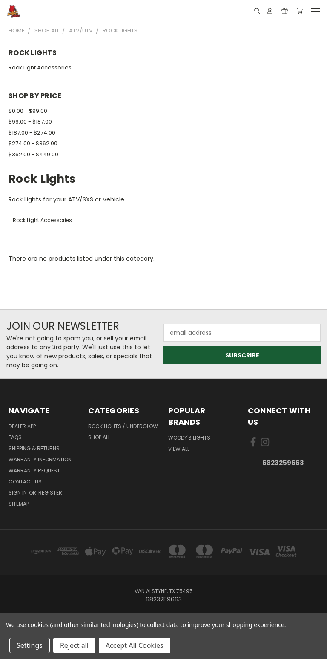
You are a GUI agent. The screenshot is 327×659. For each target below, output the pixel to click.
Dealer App (22, 426)
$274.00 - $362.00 (33, 143)
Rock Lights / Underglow (123, 426)
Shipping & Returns (34, 448)
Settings (30, 645)
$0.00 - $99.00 (28, 111)
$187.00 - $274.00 (32, 133)
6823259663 (283, 462)
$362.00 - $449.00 (33, 154)
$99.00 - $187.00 (30, 122)
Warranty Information (40, 459)
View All (178, 448)
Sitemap (19, 503)
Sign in (18, 492)
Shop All (99, 437)
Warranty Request (34, 470)
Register (50, 492)
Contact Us (25, 481)
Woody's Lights (189, 437)
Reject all (74, 645)
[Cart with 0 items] (299, 10)
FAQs (15, 437)
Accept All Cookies (135, 645)
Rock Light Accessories (40, 67)
